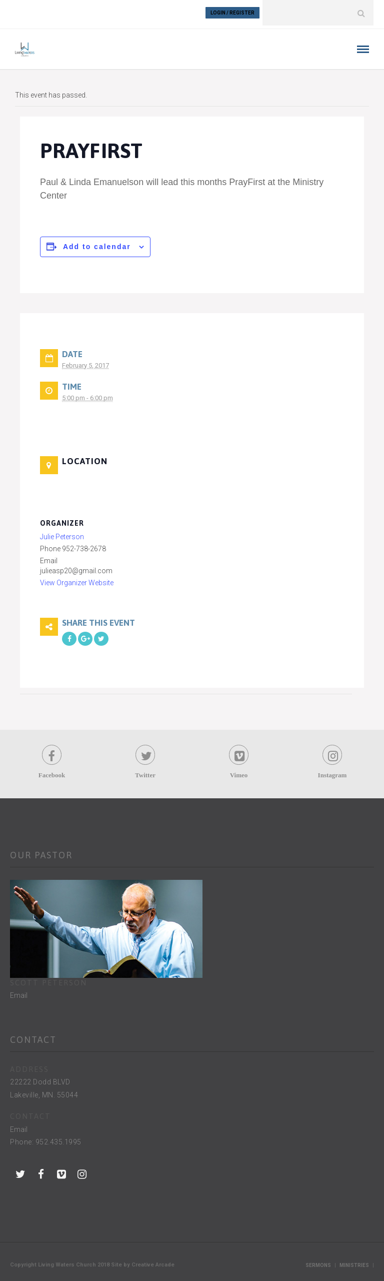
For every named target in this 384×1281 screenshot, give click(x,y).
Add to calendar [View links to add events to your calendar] (97, 244)
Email (19, 992)
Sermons (318, 1262)
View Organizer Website (77, 580)
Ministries (354, 1262)
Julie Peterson (62, 534)
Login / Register (232, 13)
